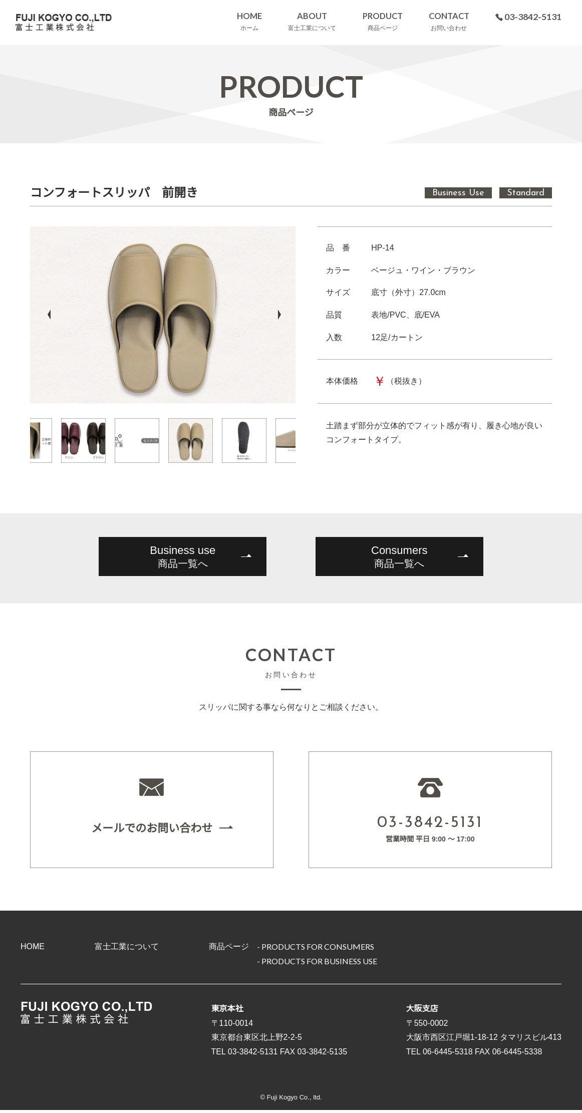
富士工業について (127, 949)
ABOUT (312, 21)
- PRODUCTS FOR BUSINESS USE (317, 964)
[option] (163, 314)
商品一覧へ (181, 555)
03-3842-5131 (529, 16)
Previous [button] (46, 315)
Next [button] (279, 315)
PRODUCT (383, 21)
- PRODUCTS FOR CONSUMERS (315, 949)
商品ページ (229, 949)
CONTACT (450, 21)
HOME (248, 21)
